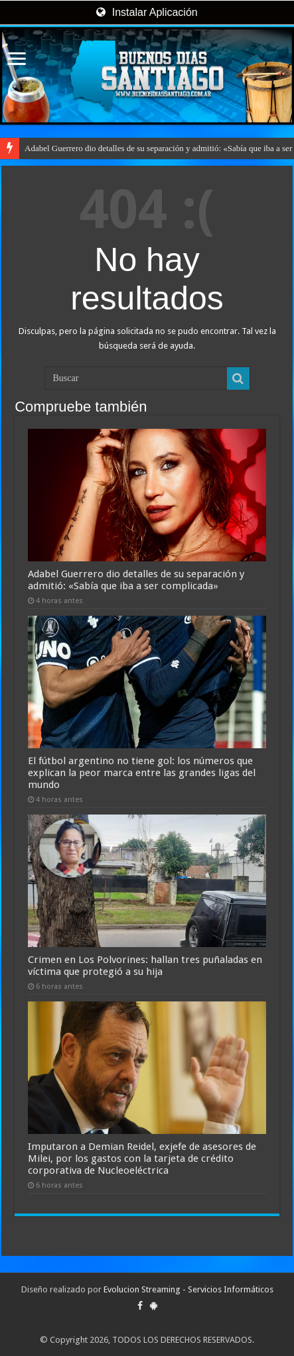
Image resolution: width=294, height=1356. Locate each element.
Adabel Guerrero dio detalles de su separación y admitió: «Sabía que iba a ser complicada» (136, 580)
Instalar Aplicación (146, 12)
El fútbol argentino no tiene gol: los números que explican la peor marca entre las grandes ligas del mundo (142, 773)
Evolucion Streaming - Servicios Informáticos (188, 1289)
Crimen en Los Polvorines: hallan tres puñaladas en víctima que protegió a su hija (145, 966)
